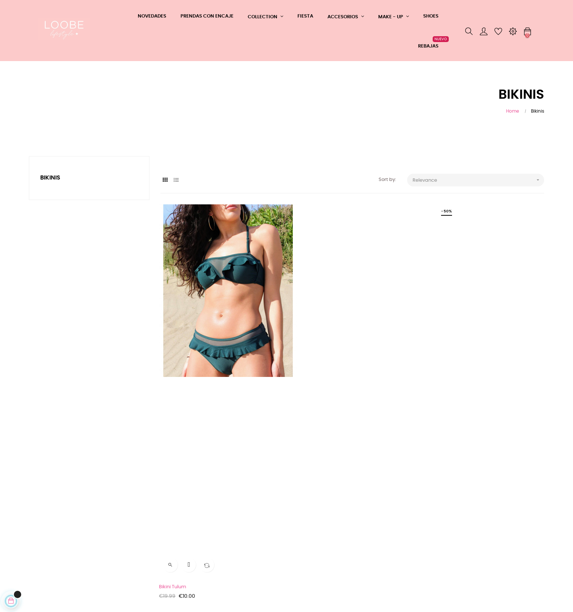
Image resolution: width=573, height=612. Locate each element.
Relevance (478, 180)
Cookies (38, 558)
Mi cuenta (128, 544)
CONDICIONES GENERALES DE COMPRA (62, 508)
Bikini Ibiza (304, 365)
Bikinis (50, 178)
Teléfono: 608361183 (139, 517)
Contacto (128, 531)
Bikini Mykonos (440, 365)
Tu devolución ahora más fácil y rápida (66, 542)
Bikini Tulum (173, 365)
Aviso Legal (42, 525)
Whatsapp (129, 504)
